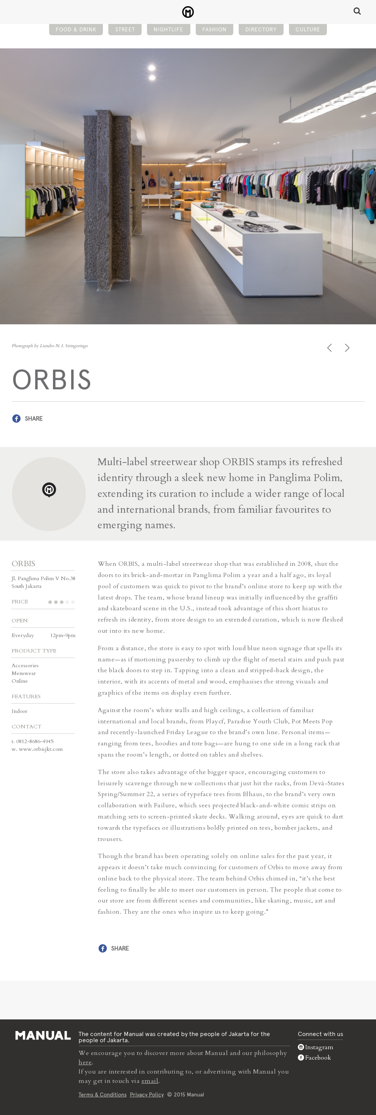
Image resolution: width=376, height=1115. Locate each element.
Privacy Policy (147, 1094)
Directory (261, 29)
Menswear (24, 673)
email (150, 1081)
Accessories (25, 665)
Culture (308, 29)
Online (20, 681)
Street (125, 29)
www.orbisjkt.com (41, 749)
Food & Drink (76, 29)
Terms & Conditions (102, 1094)
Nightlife (168, 29)
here (85, 1062)
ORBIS (23, 563)
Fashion (214, 29)
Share (34, 418)
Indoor (19, 711)
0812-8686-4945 (34, 741)
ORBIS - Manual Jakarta (188, 12)
